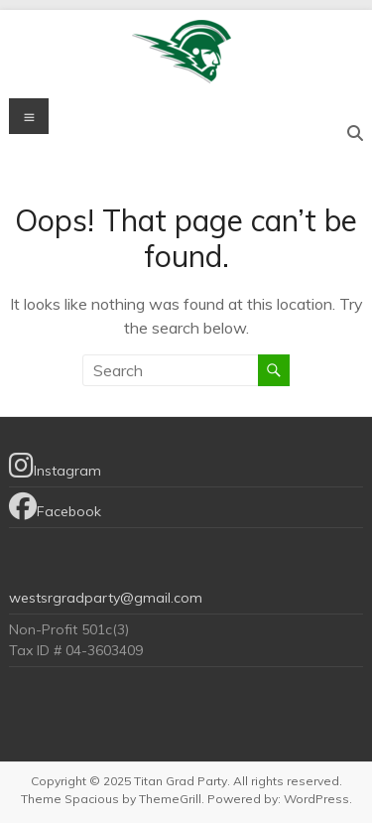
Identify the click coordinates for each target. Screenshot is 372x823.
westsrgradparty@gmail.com (105, 598)
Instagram (55, 466)
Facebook (55, 506)
